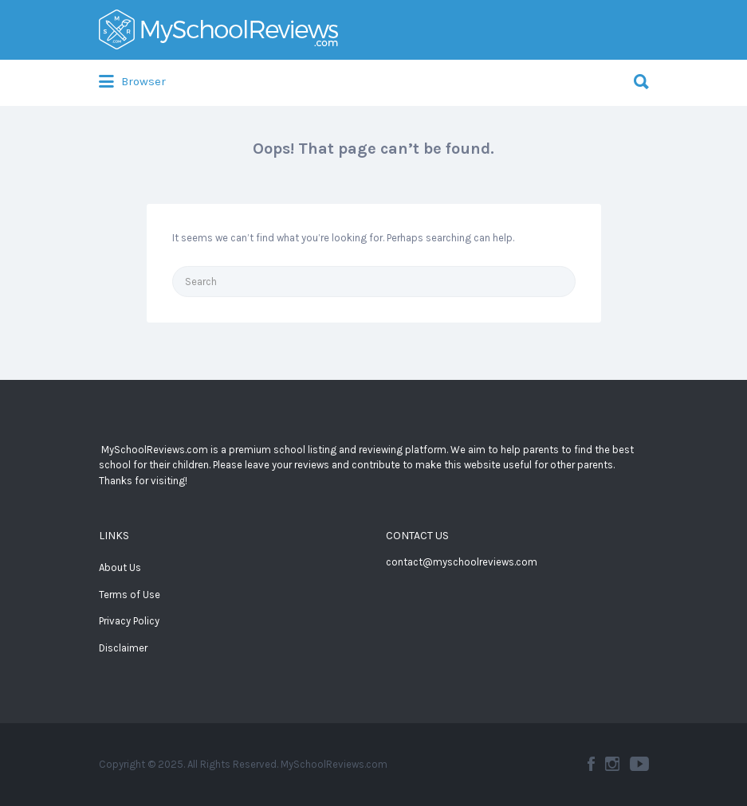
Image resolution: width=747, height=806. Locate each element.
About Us (120, 567)
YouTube (639, 763)
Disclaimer (123, 648)
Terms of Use (129, 595)
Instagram (612, 763)
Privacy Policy (129, 621)
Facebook (591, 763)
